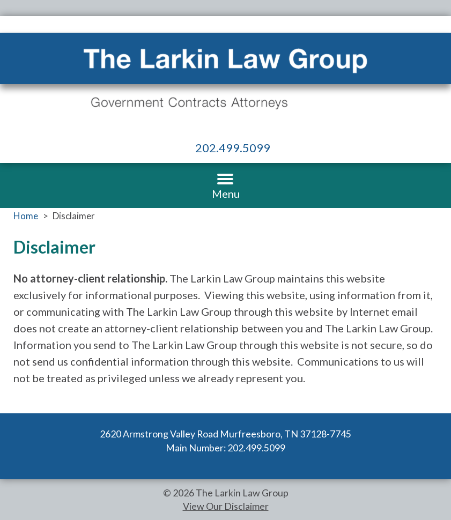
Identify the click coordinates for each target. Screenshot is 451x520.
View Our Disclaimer (226, 506)
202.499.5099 (232, 147)
